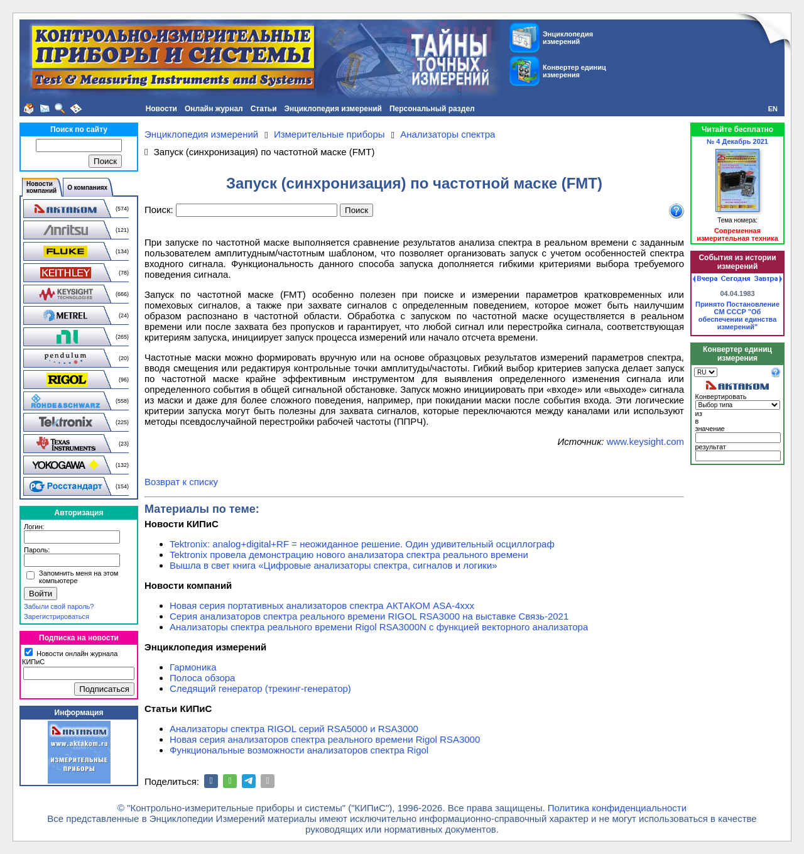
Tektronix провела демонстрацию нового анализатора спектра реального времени (349, 554)
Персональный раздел (432, 108)
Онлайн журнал (214, 108)
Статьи (264, 108)
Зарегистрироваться (56, 616)
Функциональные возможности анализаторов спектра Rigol (299, 750)
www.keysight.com (645, 441)
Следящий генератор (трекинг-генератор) (260, 688)
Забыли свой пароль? (59, 606)
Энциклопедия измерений (333, 108)
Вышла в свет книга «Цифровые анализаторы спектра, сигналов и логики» (333, 565)
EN (773, 108)
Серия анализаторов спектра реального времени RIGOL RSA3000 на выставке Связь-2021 (369, 616)
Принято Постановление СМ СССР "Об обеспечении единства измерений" (737, 315)
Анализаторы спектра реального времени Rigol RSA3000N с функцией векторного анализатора (379, 626)
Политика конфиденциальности (617, 807)
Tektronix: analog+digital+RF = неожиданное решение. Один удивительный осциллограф (362, 544)
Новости (161, 108)
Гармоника (193, 667)
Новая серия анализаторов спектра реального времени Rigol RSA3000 (325, 739)
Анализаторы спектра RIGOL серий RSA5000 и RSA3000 (294, 728)
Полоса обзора (202, 677)
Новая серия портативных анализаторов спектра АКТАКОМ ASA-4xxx (322, 605)
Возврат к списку (181, 481)
